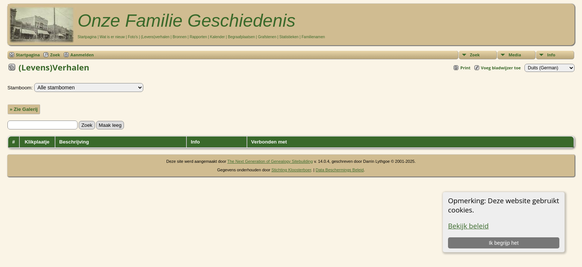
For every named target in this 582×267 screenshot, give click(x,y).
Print (465, 67)
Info (551, 54)
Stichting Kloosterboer (291, 170)
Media (515, 54)
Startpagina (87, 37)
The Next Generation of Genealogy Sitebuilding (270, 161)
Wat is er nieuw (112, 37)
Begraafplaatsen (241, 37)
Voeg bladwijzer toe (501, 67)
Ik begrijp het (504, 243)
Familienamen (313, 37)
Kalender (217, 37)
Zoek (475, 54)
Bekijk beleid (468, 225)
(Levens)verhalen (155, 37)
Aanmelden (82, 54)
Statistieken (289, 37)
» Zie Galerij (24, 109)
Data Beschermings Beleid (339, 170)
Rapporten (198, 37)
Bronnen (180, 37)
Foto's (133, 37)
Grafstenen (267, 37)
